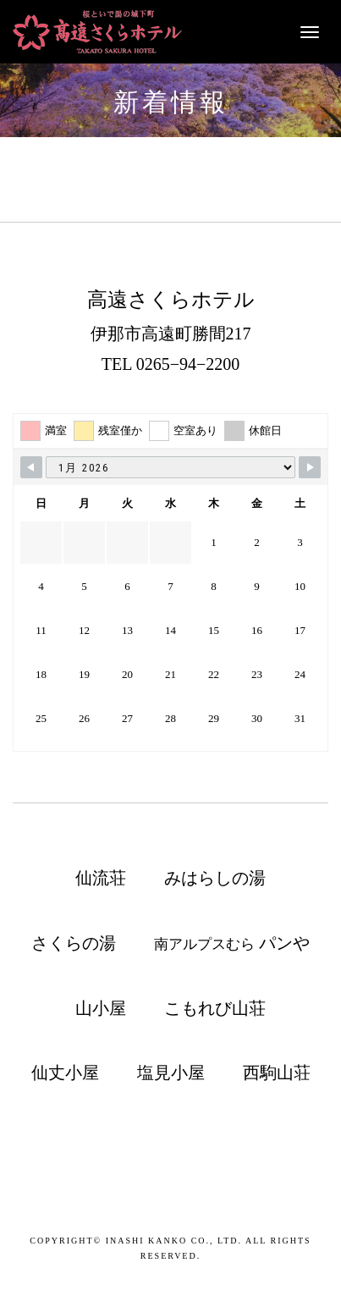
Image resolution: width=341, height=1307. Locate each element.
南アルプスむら (231, 943)
